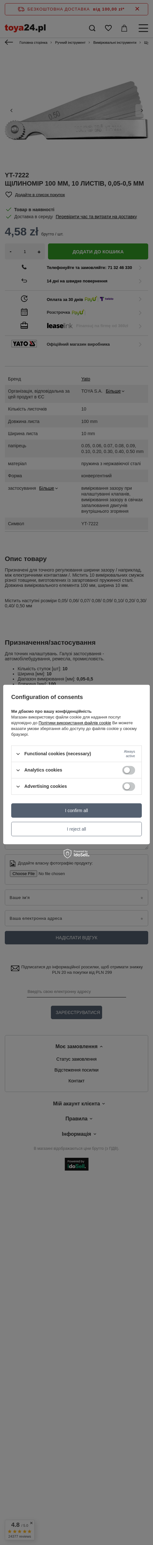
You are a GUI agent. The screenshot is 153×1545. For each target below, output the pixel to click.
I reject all (76, 829)
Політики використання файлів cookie (74, 722)
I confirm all (76, 810)
